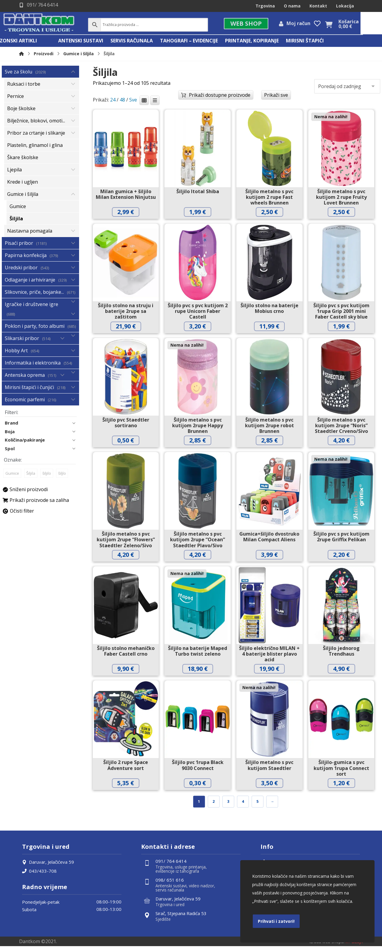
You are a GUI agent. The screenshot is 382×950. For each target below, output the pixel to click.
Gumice (12, 478)
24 (112, 102)
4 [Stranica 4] (243, 804)
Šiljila (30, 478)
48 (122, 102)
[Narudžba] (347, 89)
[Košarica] (350, 25)
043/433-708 (39, 874)
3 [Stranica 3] (228, 804)
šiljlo (62, 478)
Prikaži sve (276, 97)
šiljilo (46, 478)
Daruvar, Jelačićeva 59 (48, 865)
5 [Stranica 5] (257, 804)
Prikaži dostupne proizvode (219, 97)
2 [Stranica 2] (213, 804)
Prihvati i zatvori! (276, 921)
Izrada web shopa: (326, 945)
